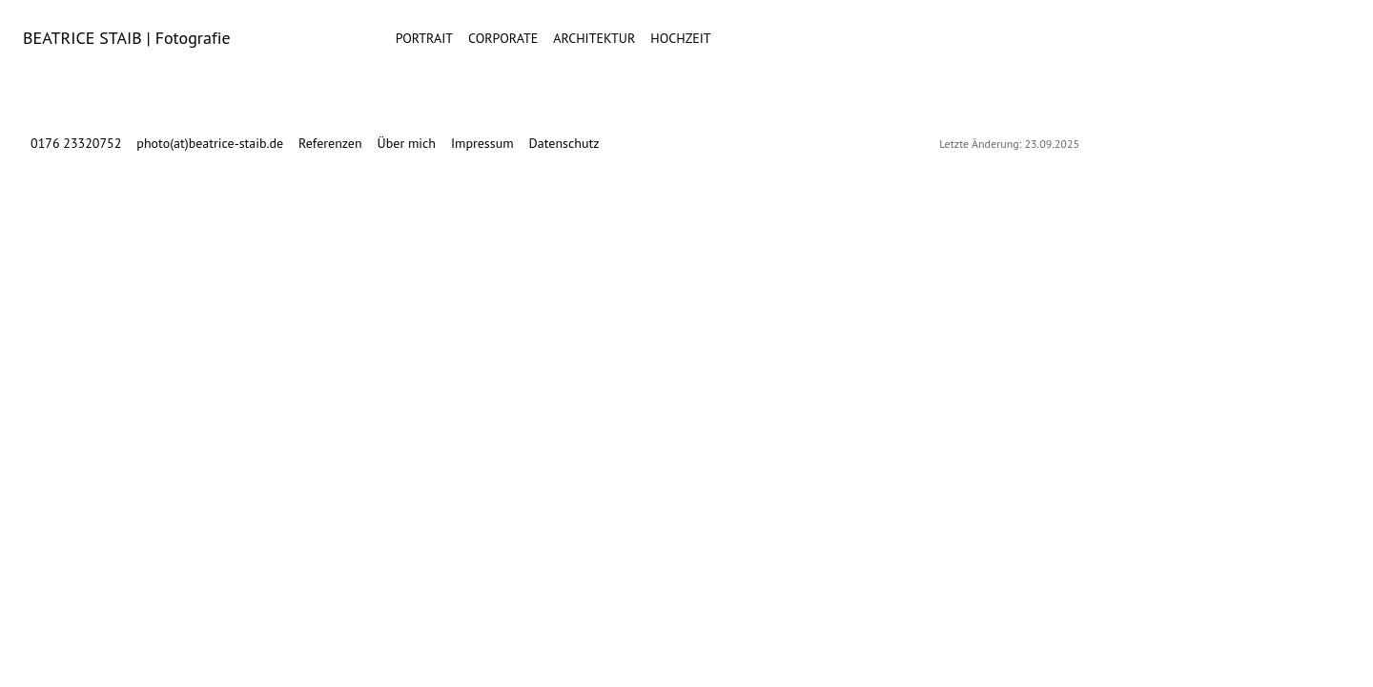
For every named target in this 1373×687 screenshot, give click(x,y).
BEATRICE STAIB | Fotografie (127, 38)
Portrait (424, 38)
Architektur (594, 38)
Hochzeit (680, 38)
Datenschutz (564, 143)
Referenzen (330, 143)
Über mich (407, 143)
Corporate (503, 38)
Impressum (482, 143)
